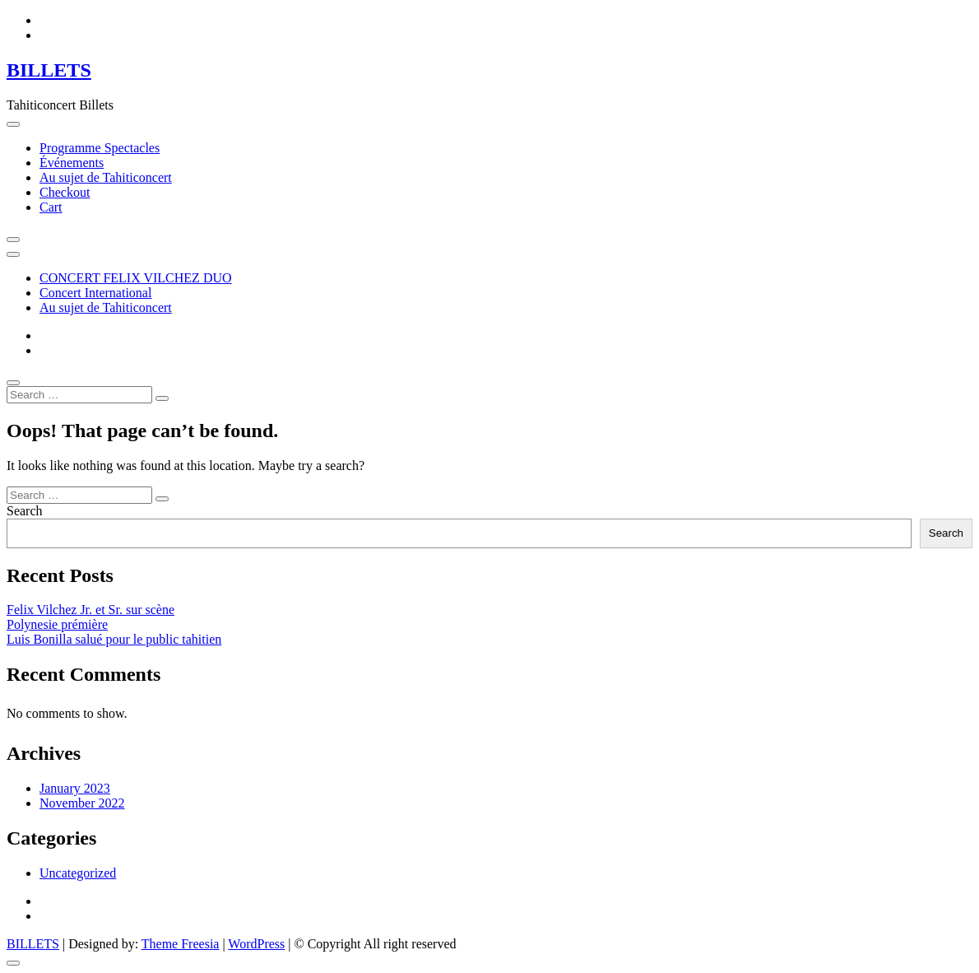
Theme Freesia (181, 944)
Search (25, 511)
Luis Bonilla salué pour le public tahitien (114, 639)
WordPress (256, 944)
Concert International (95, 293)
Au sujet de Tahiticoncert (105, 177)
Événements (71, 163)
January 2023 (74, 788)
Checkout (64, 192)
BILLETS (49, 70)
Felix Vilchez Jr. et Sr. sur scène (90, 610)
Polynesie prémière (57, 624)
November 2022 (82, 803)
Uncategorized (77, 873)
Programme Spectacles (99, 148)
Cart (51, 207)
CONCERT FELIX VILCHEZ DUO (135, 278)
